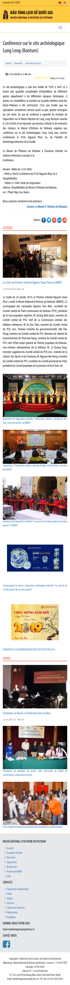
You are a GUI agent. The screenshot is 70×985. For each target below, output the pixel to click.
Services (10, 903)
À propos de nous (14, 852)
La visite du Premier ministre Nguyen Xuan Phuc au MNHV (32, 282)
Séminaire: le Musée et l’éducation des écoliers (27, 713)
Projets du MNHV (14, 871)
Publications (12, 912)
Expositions (12, 862)
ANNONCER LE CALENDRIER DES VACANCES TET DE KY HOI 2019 (29, 649)
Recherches (12, 867)
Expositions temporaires (18, 889)
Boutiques (11, 917)
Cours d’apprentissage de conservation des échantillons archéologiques (33, 827)
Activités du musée (33, 63)
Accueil (8, 63)
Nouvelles (18, 63)
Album (10, 898)
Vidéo (9, 893)
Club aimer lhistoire (16, 907)
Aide (9, 876)
